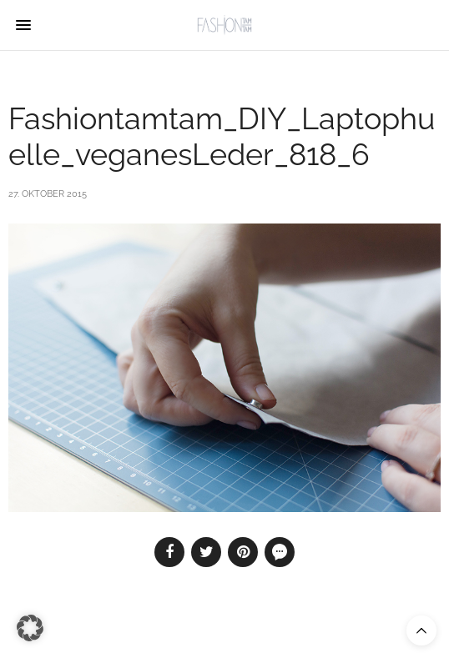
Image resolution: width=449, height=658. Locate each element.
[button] (30, 628)
